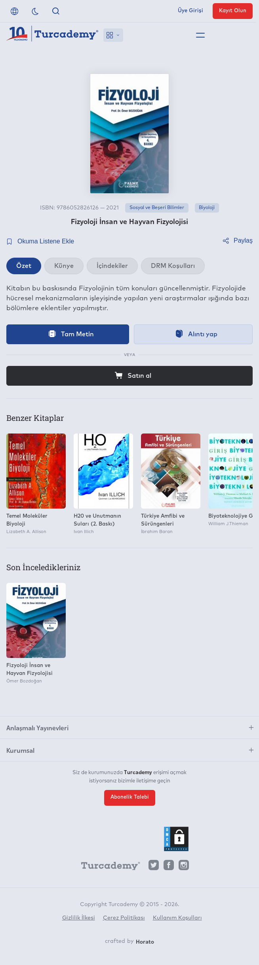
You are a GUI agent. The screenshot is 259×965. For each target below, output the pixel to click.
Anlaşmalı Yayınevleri (37, 727)
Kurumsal (20, 750)
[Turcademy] (107, 867)
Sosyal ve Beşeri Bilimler (157, 207)
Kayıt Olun (232, 10)
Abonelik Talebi (129, 797)
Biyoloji (207, 207)
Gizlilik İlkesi (78, 918)
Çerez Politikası (124, 918)
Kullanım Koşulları (177, 918)
